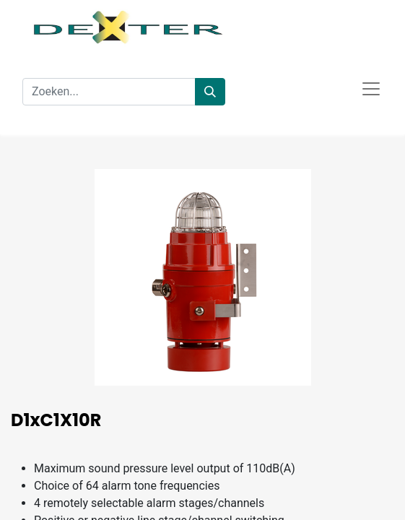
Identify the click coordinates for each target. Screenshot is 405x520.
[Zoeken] (210, 91)
